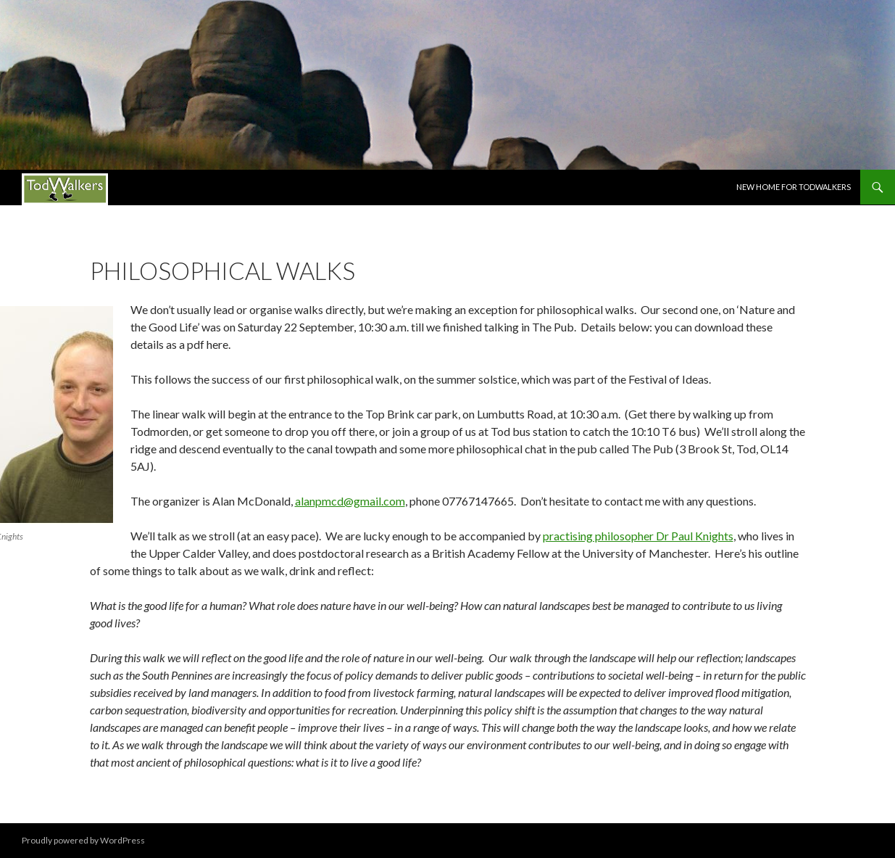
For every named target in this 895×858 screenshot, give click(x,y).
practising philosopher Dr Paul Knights (638, 536)
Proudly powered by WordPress (83, 840)
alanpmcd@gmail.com (350, 501)
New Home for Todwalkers (793, 186)
